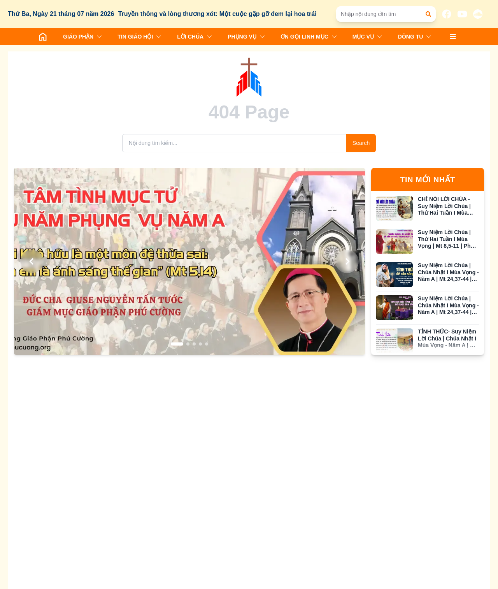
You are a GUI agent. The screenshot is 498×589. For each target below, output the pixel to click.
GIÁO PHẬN (82, 37)
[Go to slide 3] (194, 344)
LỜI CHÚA (194, 37)
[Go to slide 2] (187, 344)
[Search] (234, 143)
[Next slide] (347, 261)
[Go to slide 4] (200, 344)
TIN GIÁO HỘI (139, 37)
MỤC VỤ (367, 37)
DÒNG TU (415, 37)
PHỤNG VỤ (246, 37)
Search (361, 143)
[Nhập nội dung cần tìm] (382, 14)
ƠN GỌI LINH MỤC (309, 37)
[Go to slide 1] (177, 344)
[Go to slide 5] (206, 344)
